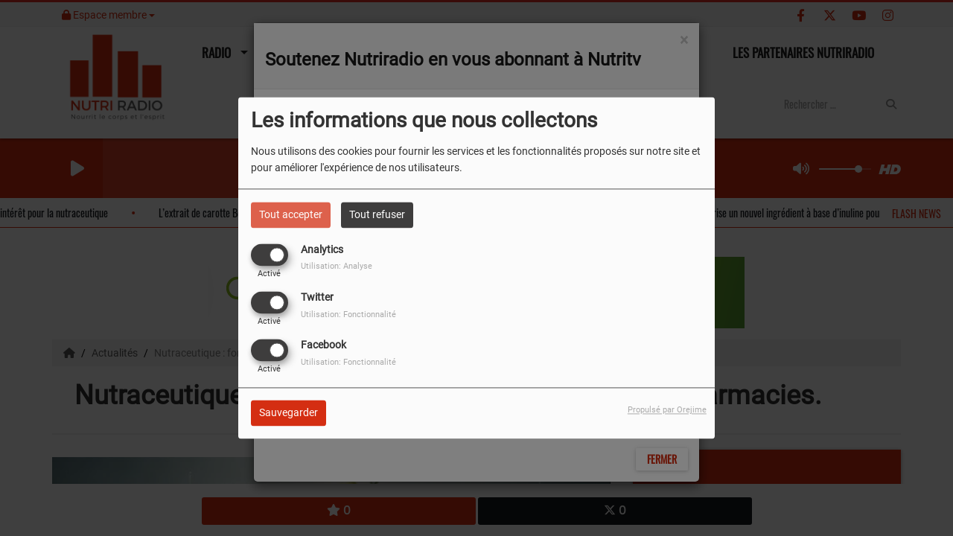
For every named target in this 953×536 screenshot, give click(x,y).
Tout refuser (377, 214)
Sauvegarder (288, 413)
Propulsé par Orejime (667, 410)
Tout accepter (290, 214)
